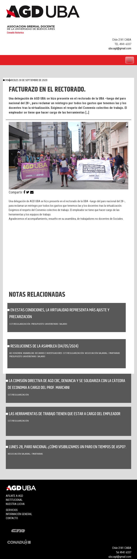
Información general (19, 514)
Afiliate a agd (14, 495)
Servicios (12, 510)
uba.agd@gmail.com (119, 48)
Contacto (12, 518)
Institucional (14, 499)
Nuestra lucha (15, 504)
